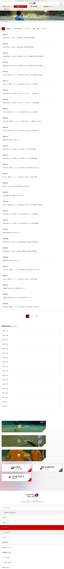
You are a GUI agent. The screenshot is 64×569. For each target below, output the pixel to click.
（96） (5, 359)
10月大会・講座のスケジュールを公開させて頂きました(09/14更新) (20, 128)
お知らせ (4, 481)
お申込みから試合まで (10, 476)
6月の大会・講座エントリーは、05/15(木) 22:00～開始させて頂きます (21, 304)
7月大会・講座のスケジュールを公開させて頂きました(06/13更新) (20, 276)
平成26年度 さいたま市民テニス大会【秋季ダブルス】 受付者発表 (20, 211)
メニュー (61, 3)
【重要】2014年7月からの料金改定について (14, 285)
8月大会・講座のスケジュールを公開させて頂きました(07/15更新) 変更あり (23, 202)
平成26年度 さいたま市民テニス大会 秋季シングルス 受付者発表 (19, 146)
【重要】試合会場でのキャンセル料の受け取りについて (17, 295)
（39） (5, 333)
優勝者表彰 (27, 6)
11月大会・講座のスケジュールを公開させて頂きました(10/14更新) (20, 109)
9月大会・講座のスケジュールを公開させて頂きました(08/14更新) (20, 174)
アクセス (49, 6)
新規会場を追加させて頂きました (11, 137)
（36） (5, 342)
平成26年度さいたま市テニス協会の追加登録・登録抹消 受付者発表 (20, 239)
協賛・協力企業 (6, 536)
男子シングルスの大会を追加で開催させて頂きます (16, 183)
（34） (5, 337)
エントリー (17, 6)
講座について (38, 6)
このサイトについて (7, 541)
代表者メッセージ (7, 511)
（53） (5, 364)
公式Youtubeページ (38, 558)
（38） (5, 346)
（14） (5, 328)
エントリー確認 (6, 551)
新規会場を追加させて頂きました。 (12, 230)
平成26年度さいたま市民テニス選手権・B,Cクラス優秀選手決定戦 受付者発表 (23, 53)
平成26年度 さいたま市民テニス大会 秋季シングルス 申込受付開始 (20, 155)
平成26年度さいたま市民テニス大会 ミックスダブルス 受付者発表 (20, 90)
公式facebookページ (32, 558)
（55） (5, 395)
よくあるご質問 (6, 526)
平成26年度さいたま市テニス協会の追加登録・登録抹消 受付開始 (20, 248)
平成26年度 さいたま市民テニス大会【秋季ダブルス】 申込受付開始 (20, 220)
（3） (5, 399)
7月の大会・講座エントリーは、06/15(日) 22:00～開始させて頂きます (21, 267)
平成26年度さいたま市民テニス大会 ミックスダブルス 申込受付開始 (21, 100)
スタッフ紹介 (6, 521)
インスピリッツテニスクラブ (32, 3)
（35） (5, 350)
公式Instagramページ (26, 558)
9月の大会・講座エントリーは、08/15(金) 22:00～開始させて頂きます (21, 165)
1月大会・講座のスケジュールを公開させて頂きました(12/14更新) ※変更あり (23, 72)
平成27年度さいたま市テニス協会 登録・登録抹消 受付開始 (18, 44)
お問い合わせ (6, 531)
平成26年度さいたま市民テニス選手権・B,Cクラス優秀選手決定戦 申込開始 (22, 63)
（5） (5, 404)
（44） (5, 377)
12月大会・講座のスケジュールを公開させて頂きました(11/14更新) (20, 81)
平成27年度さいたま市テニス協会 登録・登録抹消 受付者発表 (19, 35)
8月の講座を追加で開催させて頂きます (13, 192)
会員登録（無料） (7, 546)
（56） (5, 386)
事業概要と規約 (6, 516)
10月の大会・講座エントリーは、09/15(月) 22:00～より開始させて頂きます (22, 118)
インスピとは (6, 6)
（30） (5, 368)
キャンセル (59, 6)
